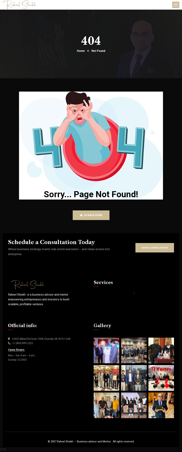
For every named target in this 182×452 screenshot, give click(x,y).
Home (81, 51)
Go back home (91, 215)
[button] (133, 293)
